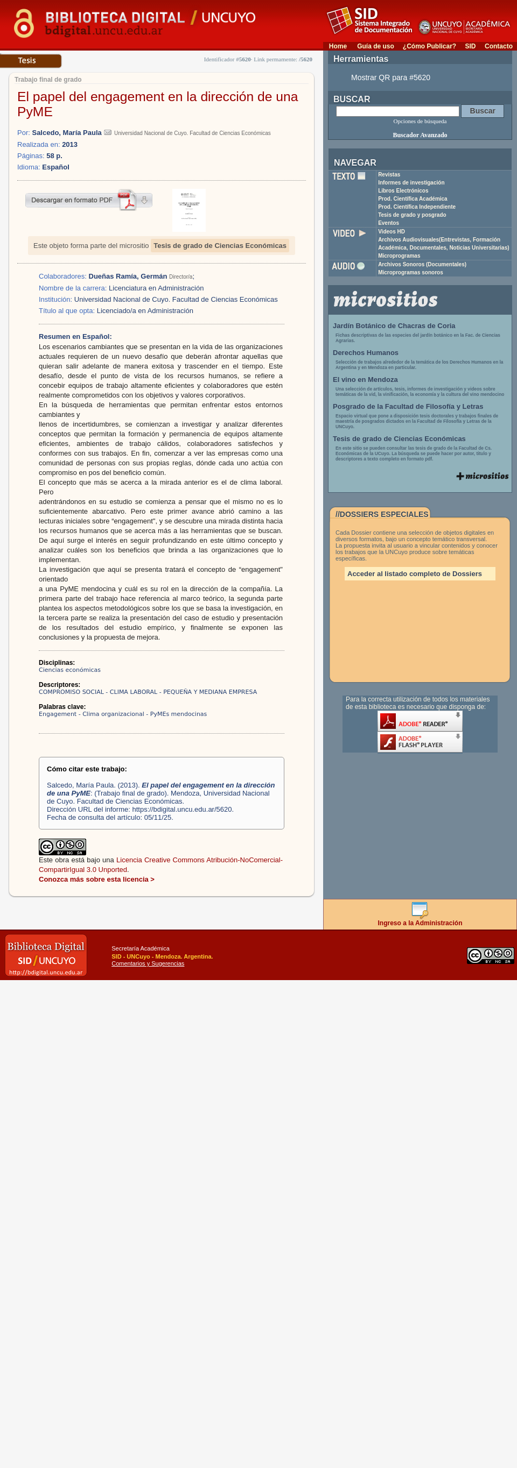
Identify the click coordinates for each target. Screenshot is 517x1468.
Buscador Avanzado (420, 135)
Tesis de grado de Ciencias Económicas (220, 246)
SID (470, 46)
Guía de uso (375, 46)
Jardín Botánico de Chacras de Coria (394, 326)
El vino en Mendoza (365, 379)
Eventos (388, 223)
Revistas (389, 175)
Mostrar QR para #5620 (390, 77)
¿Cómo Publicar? (429, 46)
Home (338, 46)
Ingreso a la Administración (420, 920)
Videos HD (391, 232)
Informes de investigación (411, 183)
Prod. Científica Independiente (417, 207)
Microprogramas (399, 256)
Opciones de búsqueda (420, 121)
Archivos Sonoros (422, 264)
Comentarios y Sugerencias (147, 963)
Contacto (499, 46)
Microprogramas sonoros (410, 272)
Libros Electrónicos (403, 191)
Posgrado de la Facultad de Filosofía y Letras (408, 406)
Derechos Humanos (366, 353)
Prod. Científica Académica (413, 199)
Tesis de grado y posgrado (412, 215)
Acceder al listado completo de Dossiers (414, 574)
